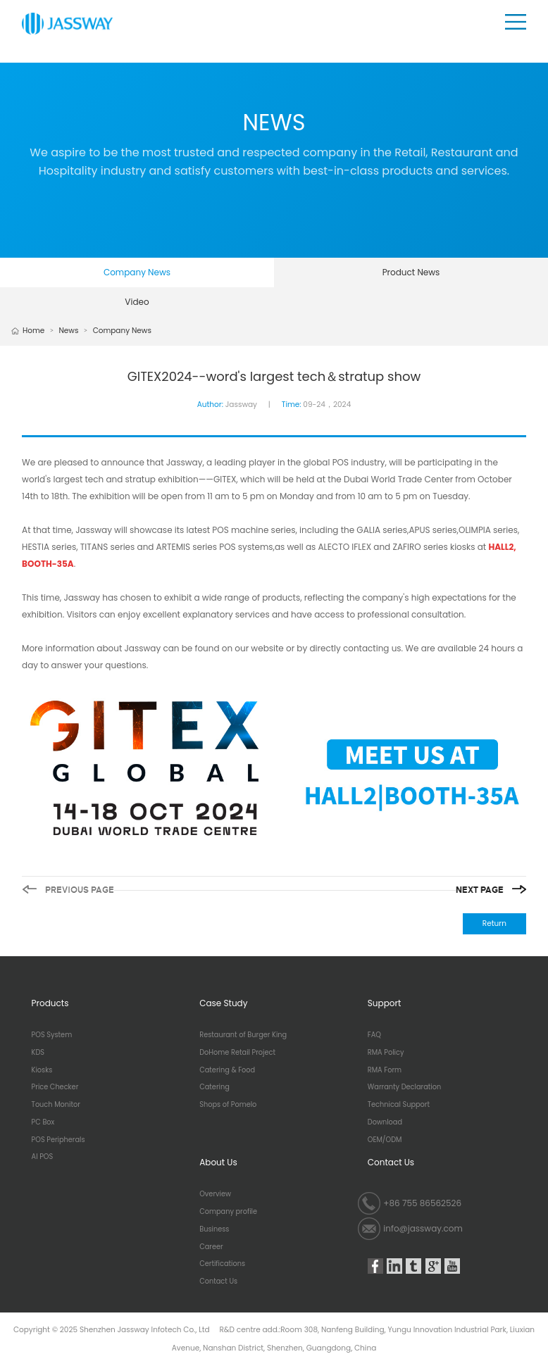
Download (385, 1122)
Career (211, 1247)
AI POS (43, 1156)
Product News (411, 272)
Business (214, 1229)
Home (33, 330)
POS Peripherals (58, 1139)
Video (137, 302)
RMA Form (384, 1070)
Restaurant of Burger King (243, 1035)
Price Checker (55, 1087)
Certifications (222, 1263)
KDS (38, 1052)
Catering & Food (227, 1070)
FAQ (374, 1035)
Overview (215, 1194)
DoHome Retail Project (237, 1052)
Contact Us (218, 1281)
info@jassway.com (423, 1228)
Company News (137, 272)
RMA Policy (386, 1052)
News (68, 330)
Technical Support (399, 1104)
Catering (214, 1087)
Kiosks (42, 1070)
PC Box (43, 1122)
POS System (52, 1035)
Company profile (228, 1211)
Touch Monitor (56, 1104)
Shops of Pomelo (227, 1104)
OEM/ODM (385, 1139)
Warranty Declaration (404, 1087)
